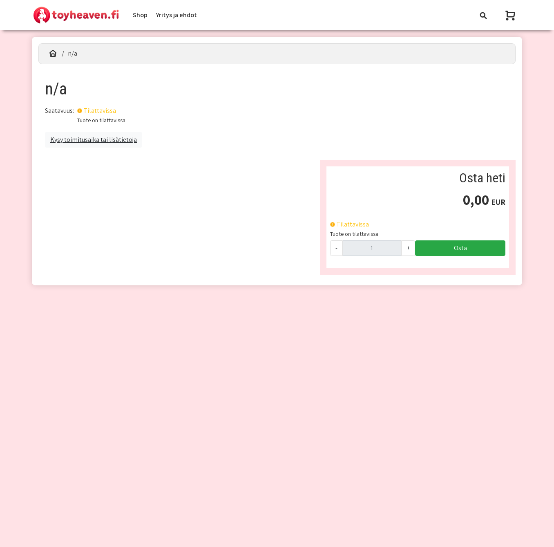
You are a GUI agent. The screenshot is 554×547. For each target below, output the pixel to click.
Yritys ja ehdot (176, 15)
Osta (460, 248)
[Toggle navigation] (483, 15)
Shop (140, 15)
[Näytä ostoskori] (511, 15)
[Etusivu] (52, 53)
